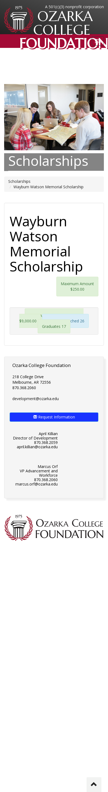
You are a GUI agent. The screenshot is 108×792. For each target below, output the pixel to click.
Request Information (54, 417)
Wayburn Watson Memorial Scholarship (48, 186)
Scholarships (19, 181)
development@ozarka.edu (35, 398)
